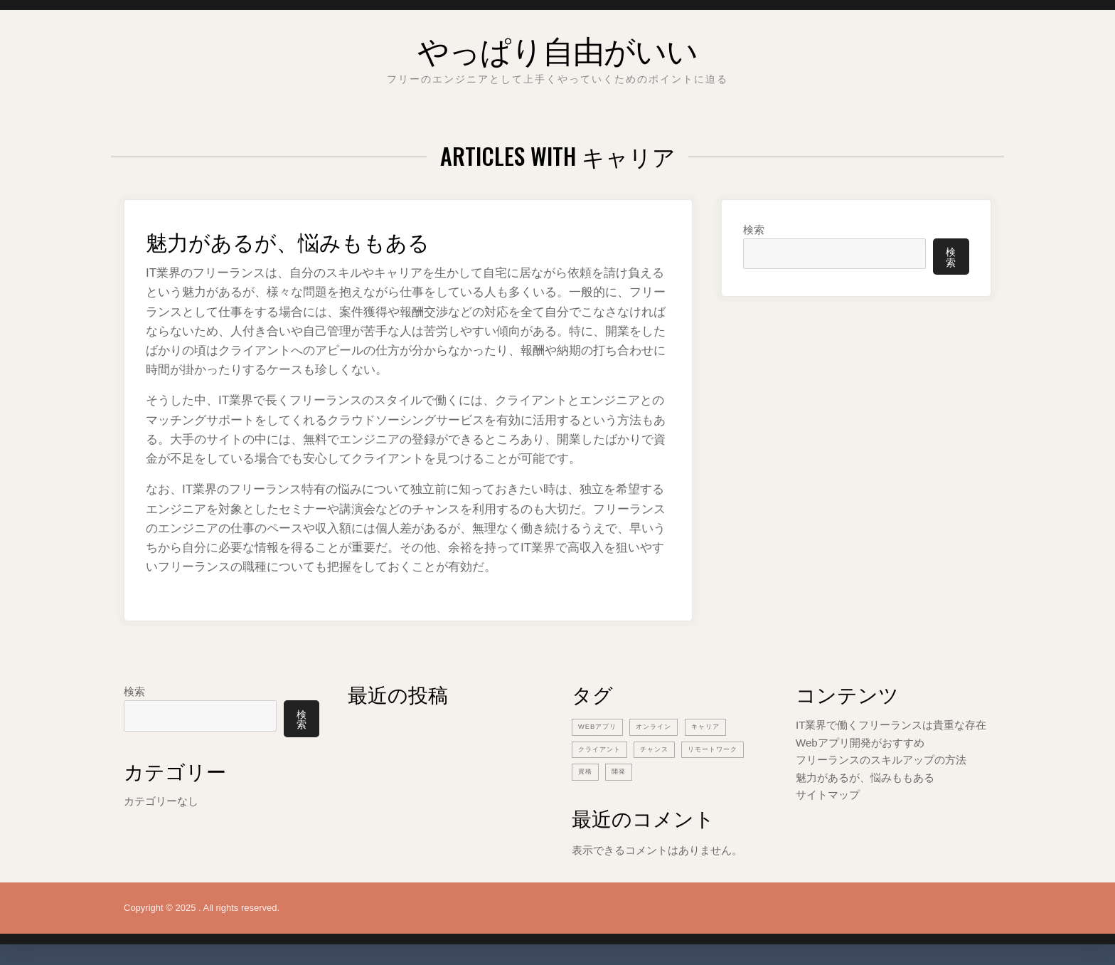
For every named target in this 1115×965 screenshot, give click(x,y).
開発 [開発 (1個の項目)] (701, 770)
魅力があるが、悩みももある (315, 239)
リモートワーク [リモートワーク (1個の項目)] (608, 770)
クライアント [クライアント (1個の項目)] (603, 748)
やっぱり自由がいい (557, 46)
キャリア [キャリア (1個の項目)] (722, 726)
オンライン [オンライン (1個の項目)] (664, 726)
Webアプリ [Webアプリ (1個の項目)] (601, 726)
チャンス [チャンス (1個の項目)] (666, 748)
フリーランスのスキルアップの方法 (881, 759)
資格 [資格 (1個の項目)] (665, 770)
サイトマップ (828, 793)
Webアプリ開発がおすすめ (860, 742)
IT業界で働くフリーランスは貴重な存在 (891, 725)
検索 (753, 229)
